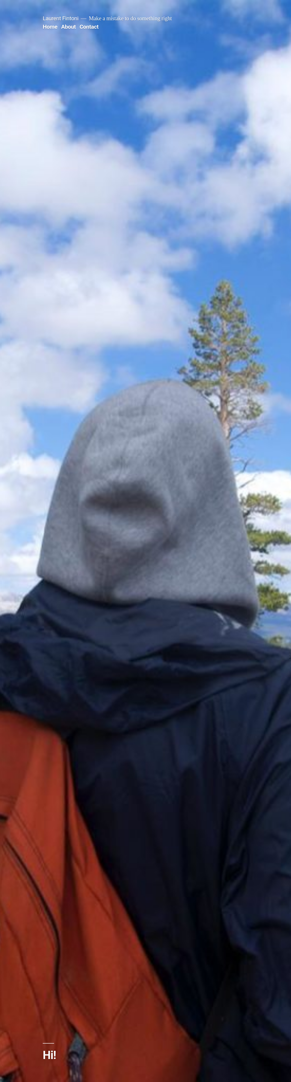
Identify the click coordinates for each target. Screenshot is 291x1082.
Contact (89, 26)
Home (50, 26)
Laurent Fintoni (60, 18)
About (68, 26)
